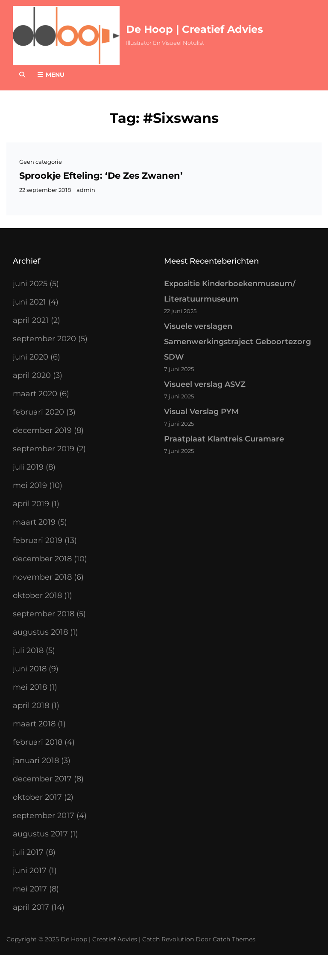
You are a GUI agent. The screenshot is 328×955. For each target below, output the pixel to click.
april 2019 (31, 503)
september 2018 (43, 613)
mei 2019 (30, 485)
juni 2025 (30, 283)
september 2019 (43, 448)
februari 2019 (37, 540)
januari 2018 (36, 760)
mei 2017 (30, 889)
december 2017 (42, 779)
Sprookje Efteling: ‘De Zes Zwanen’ (101, 175)
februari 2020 (38, 412)
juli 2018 (28, 650)
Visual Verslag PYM (201, 411)
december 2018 (42, 558)
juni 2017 (30, 870)
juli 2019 (28, 467)
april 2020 (32, 375)
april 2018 (31, 705)
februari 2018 (37, 742)
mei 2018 (30, 687)
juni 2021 (29, 302)
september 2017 (43, 815)
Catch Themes (234, 939)
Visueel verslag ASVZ (205, 384)
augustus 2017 (40, 834)
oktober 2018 (37, 595)
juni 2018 (30, 668)
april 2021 (31, 320)
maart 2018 (34, 724)
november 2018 (42, 577)
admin (85, 189)
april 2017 (31, 907)
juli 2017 (28, 852)
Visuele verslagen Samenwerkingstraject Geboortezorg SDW (237, 342)
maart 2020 (35, 393)
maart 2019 (34, 522)
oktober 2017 (37, 797)
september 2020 (44, 338)
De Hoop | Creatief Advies (194, 29)
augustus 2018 (40, 632)
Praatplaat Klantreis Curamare (224, 439)
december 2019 (42, 430)
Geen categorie (40, 161)
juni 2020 (30, 357)
